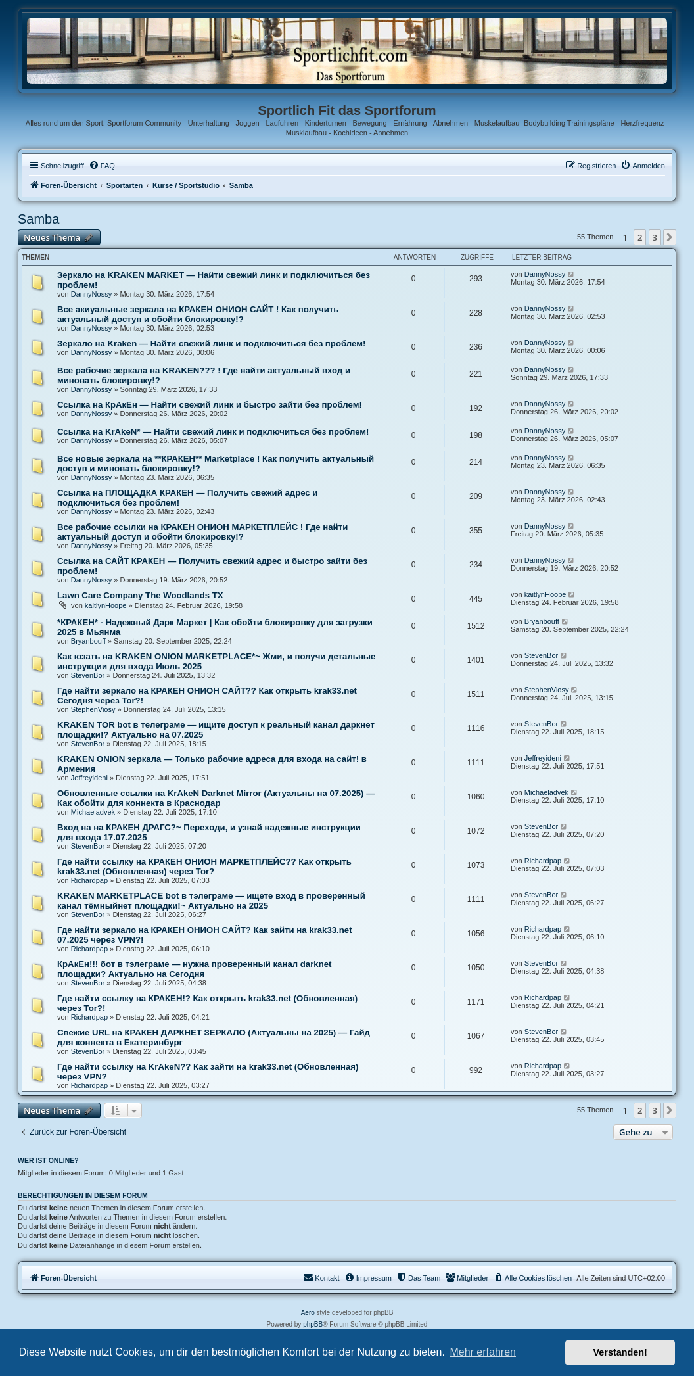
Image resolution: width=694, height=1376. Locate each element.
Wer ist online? (48, 1160)
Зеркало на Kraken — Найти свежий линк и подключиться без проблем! (211, 343)
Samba (38, 219)
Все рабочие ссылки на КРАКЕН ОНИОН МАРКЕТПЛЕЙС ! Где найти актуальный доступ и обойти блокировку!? (202, 532)
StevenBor (87, 675)
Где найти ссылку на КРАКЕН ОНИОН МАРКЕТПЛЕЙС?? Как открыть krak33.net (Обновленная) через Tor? (204, 866)
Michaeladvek (93, 812)
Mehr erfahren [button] (483, 1352)
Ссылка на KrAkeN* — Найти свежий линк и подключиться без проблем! (213, 432)
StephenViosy (93, 709)
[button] (669, 237)
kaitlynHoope (106, 605)
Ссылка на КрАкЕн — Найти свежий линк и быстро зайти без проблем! (209, 405)
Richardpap (89, 880)
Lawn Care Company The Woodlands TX (140, 595)
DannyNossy (91, 294)
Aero (308, 1312)
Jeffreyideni (89, 778)
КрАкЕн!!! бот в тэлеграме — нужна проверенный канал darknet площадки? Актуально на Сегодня (194, 969)
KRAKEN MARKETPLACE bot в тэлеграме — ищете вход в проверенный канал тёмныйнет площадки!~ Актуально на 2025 (211, 901)
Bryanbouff (88, 641)
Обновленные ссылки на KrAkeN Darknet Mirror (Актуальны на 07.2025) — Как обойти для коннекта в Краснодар (216, 798)
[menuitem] (102, 166)
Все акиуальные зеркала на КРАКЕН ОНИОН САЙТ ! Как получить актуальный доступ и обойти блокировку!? (197, 314)
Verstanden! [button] (620, 1352)
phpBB (313, 1324)
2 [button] (639, 237)
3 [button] (655, 237)
